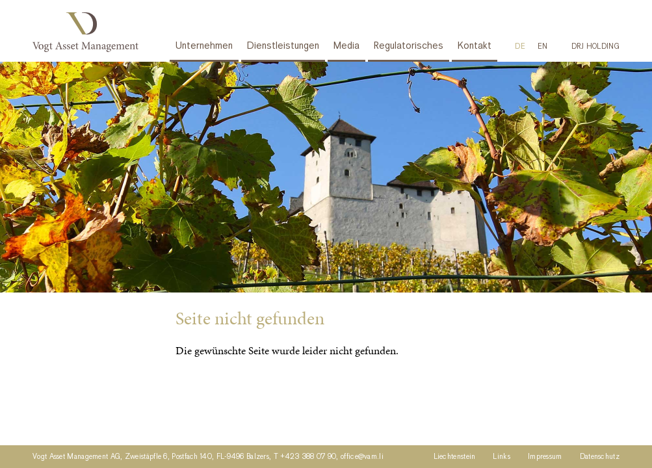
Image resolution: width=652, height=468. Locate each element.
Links (501, 457)
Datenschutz (599, 457)
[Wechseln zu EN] (543, 46)
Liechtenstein (455, 457)
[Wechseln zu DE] (520, 46)
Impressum (545, 457)
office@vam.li (362, 457)
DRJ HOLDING (595, 47)
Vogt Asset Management (88, 32)
